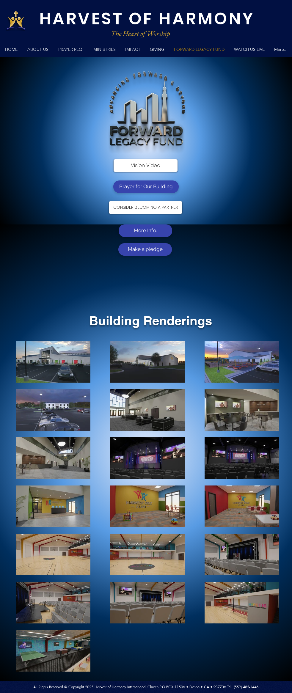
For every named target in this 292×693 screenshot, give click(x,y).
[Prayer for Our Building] (146, 186)
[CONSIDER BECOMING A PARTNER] (145, 207)
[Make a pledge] (145, 249)
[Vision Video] (146, 165)
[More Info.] (145, 230)
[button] (104, 49)
